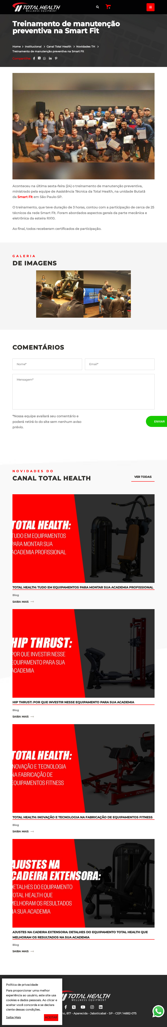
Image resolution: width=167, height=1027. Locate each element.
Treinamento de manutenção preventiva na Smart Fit (48, 51)
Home (16, 46)
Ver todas (143, 477)
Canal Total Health (59, 46)
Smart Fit (25, 197)
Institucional (33, 46)
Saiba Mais (13, 1017)
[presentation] (115, 421)
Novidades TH (86, 46)
